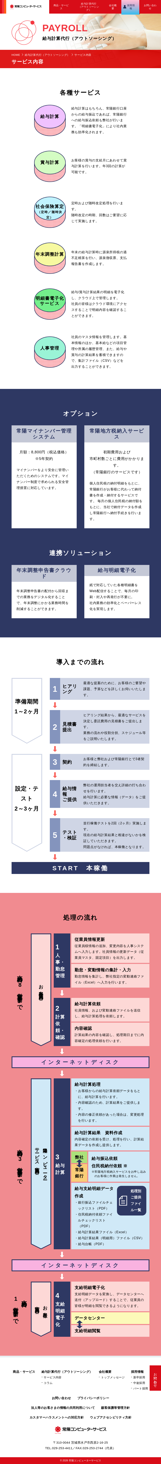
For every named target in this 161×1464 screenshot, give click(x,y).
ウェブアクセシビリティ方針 (110, 1417)
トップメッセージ (113, 1377)
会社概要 (113, 7)
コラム (48, 1383)
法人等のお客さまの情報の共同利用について (63, 1407)
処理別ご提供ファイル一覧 (130, 1200)
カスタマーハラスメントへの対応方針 (57, 1417)
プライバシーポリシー (93, 1398)
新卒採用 (139, 1377)
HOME (16, 54)
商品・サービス (61, 7)
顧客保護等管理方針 (115, 1407)
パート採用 (140, 1388)
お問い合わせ (150, 7)
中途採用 (139, 1383)
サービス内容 (52, 1377)
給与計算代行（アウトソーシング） (89, 6)
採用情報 (131, 7)
